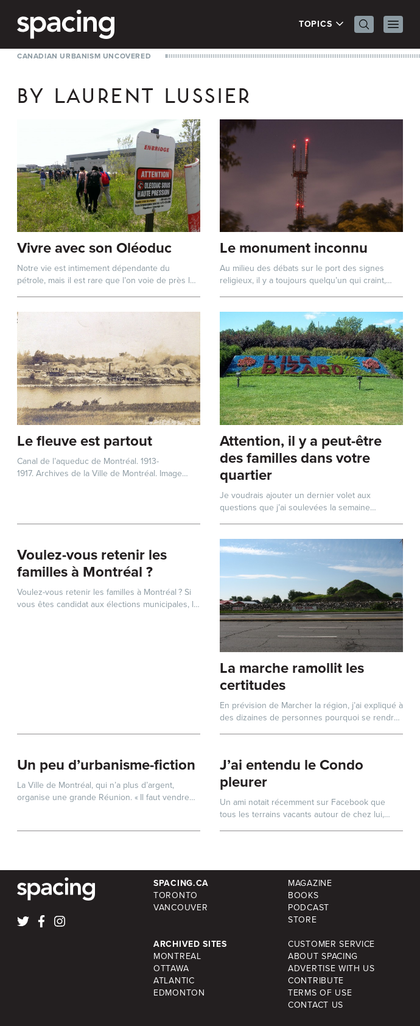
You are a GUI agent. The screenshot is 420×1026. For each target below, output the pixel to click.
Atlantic (174, 980)
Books (303, 895)
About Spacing (323, 956)
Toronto (175, 895)
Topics (322, 24)
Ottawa (171, 968)
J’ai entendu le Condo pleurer (291, 773)
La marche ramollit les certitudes (292, 676)
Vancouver (180, 907)
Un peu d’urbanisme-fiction (106, 765)
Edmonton (179, 992)
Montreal (177, 956)
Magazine (310, 883)
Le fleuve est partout (84, 441)
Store (302, 919)
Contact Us (315, 1005)
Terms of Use (320, 992)
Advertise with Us (331, 968)
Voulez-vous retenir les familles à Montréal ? (92, 563)
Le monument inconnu (294, 248)
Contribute (316, 980)
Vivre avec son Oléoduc (94, 248)
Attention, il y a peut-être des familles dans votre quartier (301, 458)
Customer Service (331, 944)
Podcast (308, 907)
